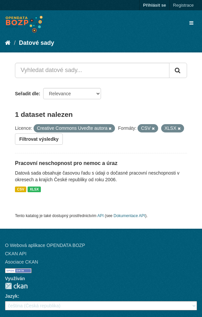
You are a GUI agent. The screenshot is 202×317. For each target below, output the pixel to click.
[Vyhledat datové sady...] (92, 70)
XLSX (34, 189)
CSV (20, 189)
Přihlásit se (154, 5)
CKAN (16, 285)
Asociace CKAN (21, 262)
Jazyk (11, 296)
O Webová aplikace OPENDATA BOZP (45, 245)
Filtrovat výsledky (38, 139)
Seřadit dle (27, 93)
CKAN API (16, 253)
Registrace (183, 5)
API (100, 215)
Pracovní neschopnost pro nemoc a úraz (66, 163)
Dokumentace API (129, 215)
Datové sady (36, 43)
